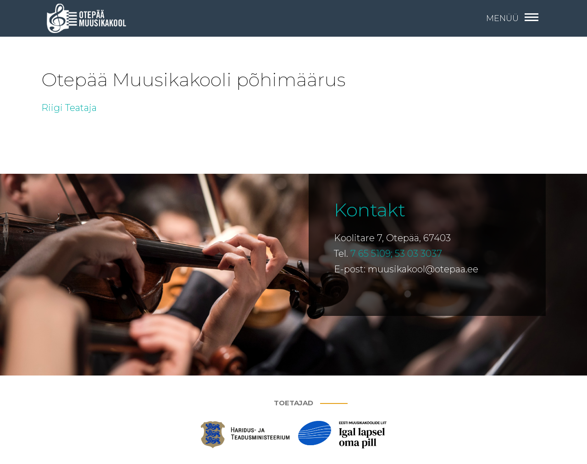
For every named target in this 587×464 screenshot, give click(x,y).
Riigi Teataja (69, 107)
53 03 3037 (418, 253)
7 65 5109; (371, 253)
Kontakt (369, 210)
